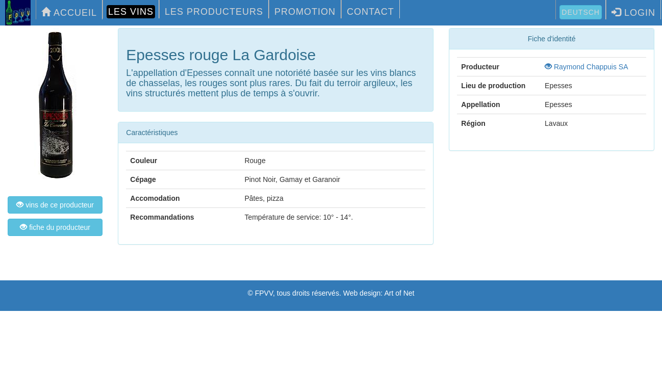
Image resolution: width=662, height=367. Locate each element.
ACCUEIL (69, 12)
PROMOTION (305, 12)
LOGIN (633, 12)
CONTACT (370, 12)
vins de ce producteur (55, 205)
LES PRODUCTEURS (214, 12)
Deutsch (581, 12)
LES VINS (131, 12)
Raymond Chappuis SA (586, 67)
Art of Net (399, 293)
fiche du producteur (55, 227)
